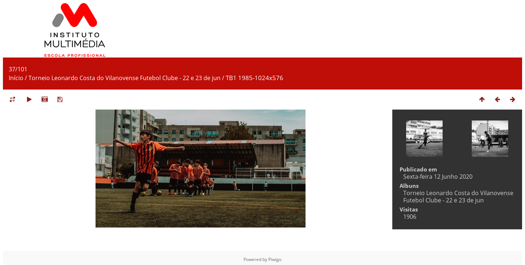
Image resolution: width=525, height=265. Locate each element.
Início (16, 78)
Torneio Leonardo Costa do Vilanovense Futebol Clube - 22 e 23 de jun (124, 78)
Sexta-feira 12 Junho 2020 (437, 177)
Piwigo (274, 259)
